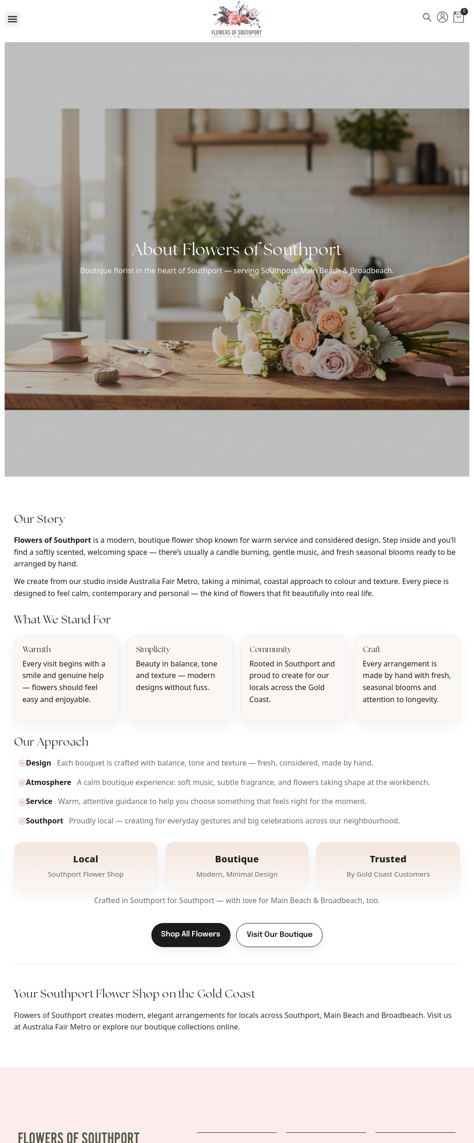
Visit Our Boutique (279, 935)
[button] (12, 19)
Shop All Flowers (190, 934)
